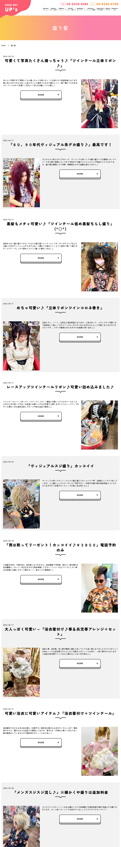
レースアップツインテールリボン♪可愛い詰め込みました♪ (60, 386)
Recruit (100, 10)
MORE (41, 94)
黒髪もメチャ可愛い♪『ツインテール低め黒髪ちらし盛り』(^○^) (60, 226)
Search (115, 10)
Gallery (80, 10)
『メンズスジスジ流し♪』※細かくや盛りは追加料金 (60, 792)
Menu (61, 10)
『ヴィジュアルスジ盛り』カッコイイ (60, 465)
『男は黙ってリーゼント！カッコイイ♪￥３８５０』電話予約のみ (60, 547)
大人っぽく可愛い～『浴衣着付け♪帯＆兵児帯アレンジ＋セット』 (60, 631)
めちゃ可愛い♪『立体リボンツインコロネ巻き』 (60, 307)
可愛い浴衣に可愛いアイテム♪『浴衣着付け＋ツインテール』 (60, 713)
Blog (107, 10)
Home (45, 10)
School (90, 10)
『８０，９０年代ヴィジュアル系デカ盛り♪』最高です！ (60, 144)
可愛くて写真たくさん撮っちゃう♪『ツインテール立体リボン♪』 (60, 63)
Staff (70, 10)
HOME (3, 45)
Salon (53, 10)
